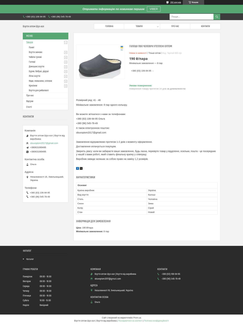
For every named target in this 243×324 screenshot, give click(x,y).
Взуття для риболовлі (39, 90)
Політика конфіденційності (156, 321)
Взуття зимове (35, 52)
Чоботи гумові (35, 57)
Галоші (32, 62)
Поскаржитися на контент (130, 321)
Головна (109, 26)
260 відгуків (175, 2)
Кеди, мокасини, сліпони (40, 81)
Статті (29, 107)
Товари (139, 26)
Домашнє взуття (36, 66)
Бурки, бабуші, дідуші (39, 71)
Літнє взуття (34, 76)
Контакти (205, 26)
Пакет (31, 47)
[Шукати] (216, 17)
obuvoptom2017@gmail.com (44, 143)
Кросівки (33, 85)
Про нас (175, 26)
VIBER (154, 9)
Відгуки (29, 101)
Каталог (30, 259)
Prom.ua (137, 318)
